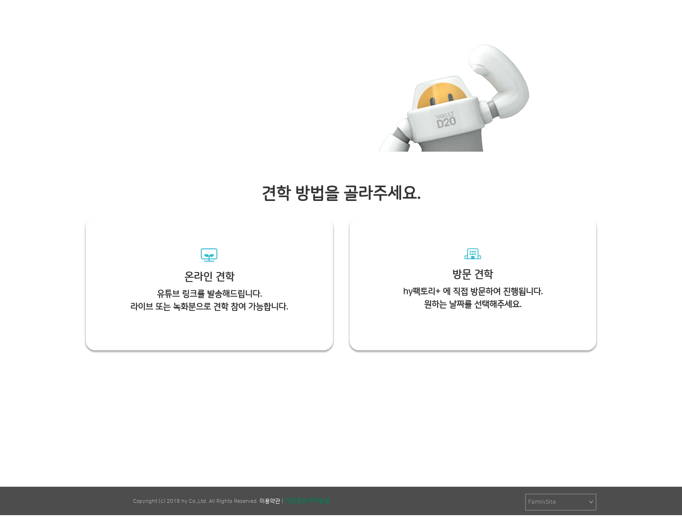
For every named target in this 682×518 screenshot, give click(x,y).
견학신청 (465, 20)
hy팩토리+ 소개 (349, 20)
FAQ (509, 20)
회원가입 (585, 20)
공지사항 (289, 20)
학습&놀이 (412, 20)
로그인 (557, 20)
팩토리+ (125, 25)
